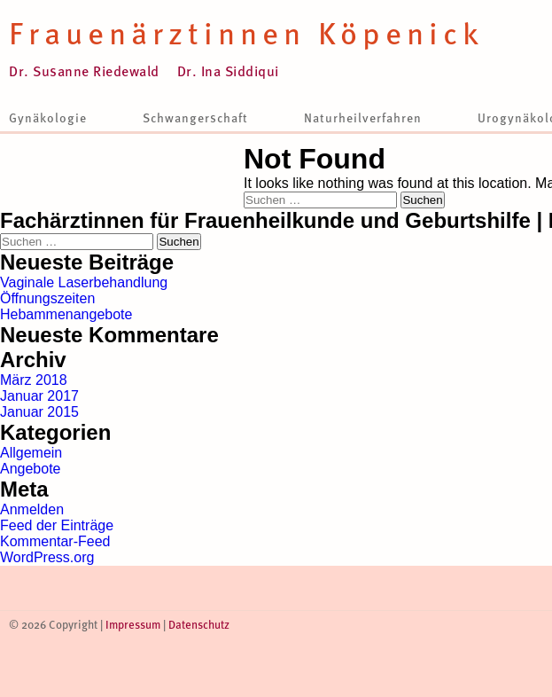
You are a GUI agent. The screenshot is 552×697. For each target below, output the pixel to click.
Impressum (132, 624)
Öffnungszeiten (47, 298)
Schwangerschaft (195, 117)
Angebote (30, 468)
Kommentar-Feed (55, 541)
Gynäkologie (48, 117)
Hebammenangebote (66, 314)
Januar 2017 (39, 395)
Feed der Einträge (56, 525)
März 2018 (33, 380)
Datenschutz (198, 624)
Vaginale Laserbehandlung (83, 282)
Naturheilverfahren (363, 117)
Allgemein (31, 452)
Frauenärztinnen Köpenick (246, 32)
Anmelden (32, 509)
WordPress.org (47, 557)
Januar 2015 (39, 411)
